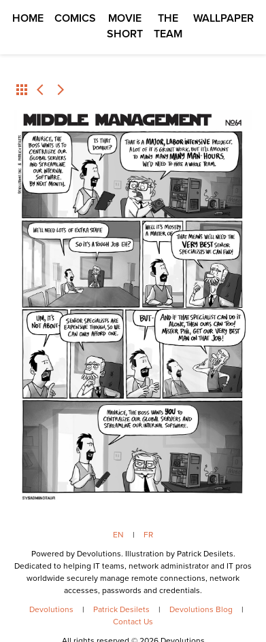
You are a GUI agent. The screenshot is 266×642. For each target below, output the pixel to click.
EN (118, 535)
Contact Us (133, 622)
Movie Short (125, 25)
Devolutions (51, 609)
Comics (75, 18)
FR (148, 535)
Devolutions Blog (201, 609)
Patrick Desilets (121, 609)
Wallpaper (223, 18)
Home (28, 18)
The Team (168, 25)
